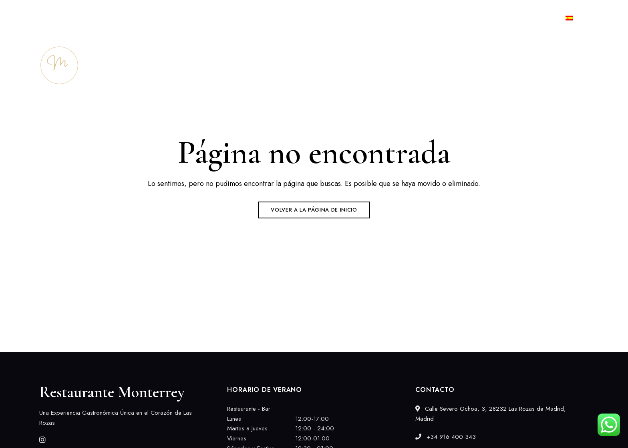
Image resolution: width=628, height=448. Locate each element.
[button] (560, 65)
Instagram (42, 439)
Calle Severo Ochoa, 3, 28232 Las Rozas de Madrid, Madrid (116, 18)
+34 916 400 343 (518, 18)
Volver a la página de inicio (314, 210)
